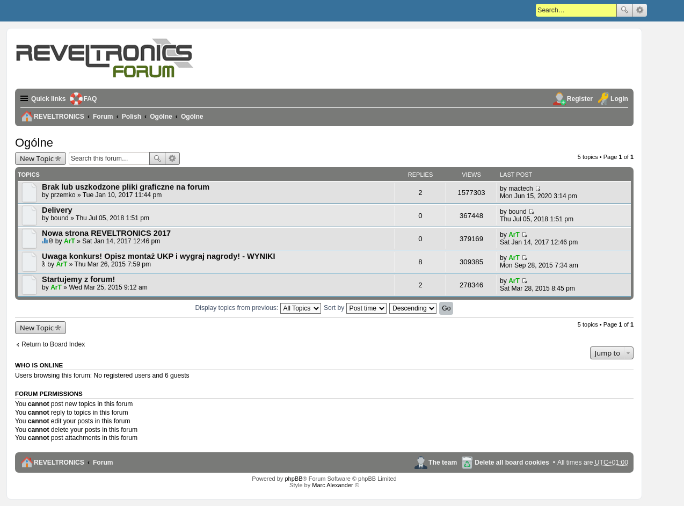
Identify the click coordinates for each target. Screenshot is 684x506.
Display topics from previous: (258, 308)
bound (59, 218)
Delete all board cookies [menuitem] (512, 462)
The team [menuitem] (442, 462)
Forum (103, 462)
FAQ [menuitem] (90, 99)
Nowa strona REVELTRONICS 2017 (106, 233)
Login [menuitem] (619, 99)
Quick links (48, 99)
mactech (520, 188)
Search (624, 10)
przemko (62, 195)
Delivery (57, 210)
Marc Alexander (332, 485)
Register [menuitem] (580, 99)
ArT (69, 241)
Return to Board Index (53, 344)
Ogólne (34, 142)
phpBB (293, 478)
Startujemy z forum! (78, 279)
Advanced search (639, 10)
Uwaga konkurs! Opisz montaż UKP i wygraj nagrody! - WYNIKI (158, 256)
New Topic (37, 158)
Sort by (355, 308)
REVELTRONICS (59, 462)
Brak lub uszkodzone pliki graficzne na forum (125, 187)
